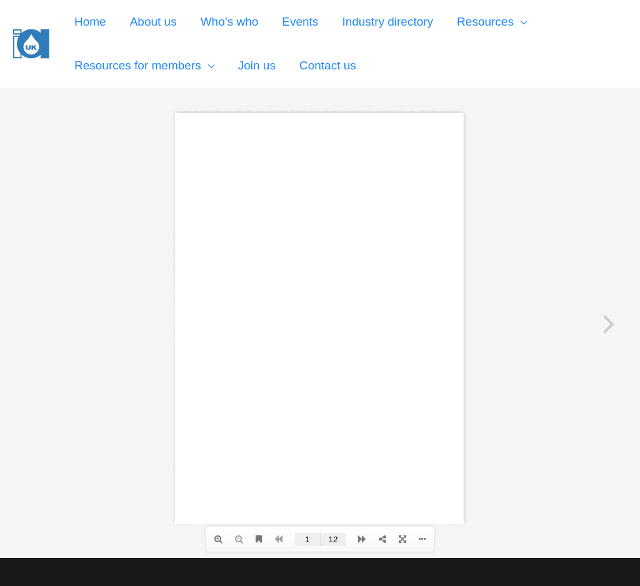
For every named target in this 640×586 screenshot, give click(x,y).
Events (300, 21)
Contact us (327, 65)
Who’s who (230, 21)
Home (90, 21)
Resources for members (137, 65)
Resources (485, 21)
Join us (257, 65)
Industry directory (387, 21)
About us (153, 21)
